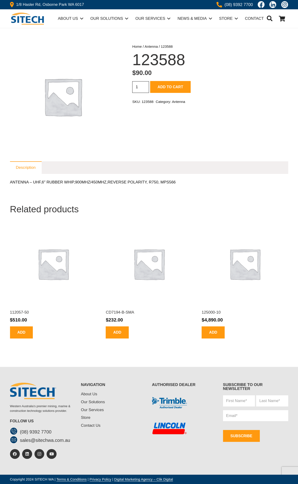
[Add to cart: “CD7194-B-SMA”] (117, 332)
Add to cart (170, 87)
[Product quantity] (140, 87)
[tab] (26, 167)
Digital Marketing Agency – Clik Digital (143, 479)
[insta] (284, 4)
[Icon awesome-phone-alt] (219, 4)
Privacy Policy (100, 479)
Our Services (92, 410)
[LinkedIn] (27, 454)
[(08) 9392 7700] (15, 432)
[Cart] (282, 18)
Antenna (151, 46)
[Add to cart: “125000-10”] (213, 332)
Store (86, 417)
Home (137, 46)
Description (26, 167)
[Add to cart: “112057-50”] (21, 332)
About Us (89, 394)
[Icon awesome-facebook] (261, 4)
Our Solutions (93, 402)
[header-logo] (27, 18)
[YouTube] (52, 454)
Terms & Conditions (71, 479)
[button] (270, 18)
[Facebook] (15, 454)
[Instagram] (39, 454)
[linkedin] (272, 4)
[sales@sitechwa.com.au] (15, 440)
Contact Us (91, 425)
